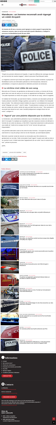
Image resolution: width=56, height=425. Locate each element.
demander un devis (9, 397)
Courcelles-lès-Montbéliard (27, 171)
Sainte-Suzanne (24, 275)
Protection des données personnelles (12, 366)
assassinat (5, 152)
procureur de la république (15, 152)
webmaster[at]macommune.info (9, 405)
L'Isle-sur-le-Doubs (25, 184)
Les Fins (22, 327)
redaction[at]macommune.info (8, 389)
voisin (24, 152)
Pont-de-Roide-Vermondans (27, 314)
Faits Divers (12, 11)
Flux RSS (5, 368)
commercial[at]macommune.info (9, 393)
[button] (52, 1)
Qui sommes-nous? (7, 363)
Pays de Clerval (24, 197)
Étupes (21, 301)
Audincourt (23, 249)
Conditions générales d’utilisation (11, 372)
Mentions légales (7, 370)
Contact (5, 361)
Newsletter (7, 376)
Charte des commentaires (9, 365)
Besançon (22, 210)
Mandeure (5, 11)
